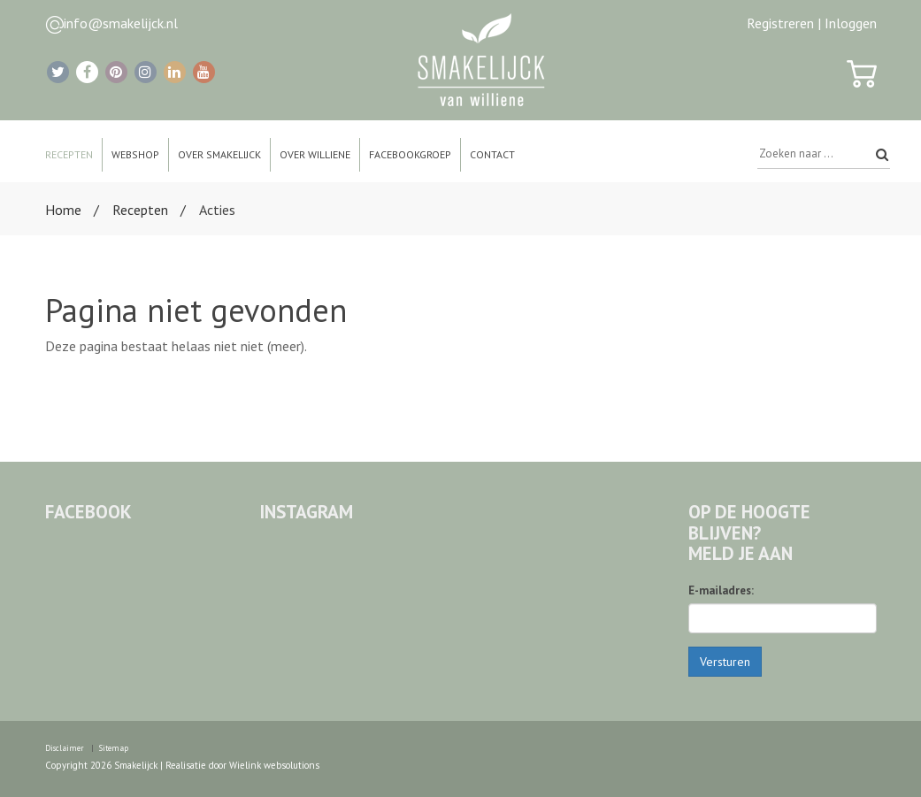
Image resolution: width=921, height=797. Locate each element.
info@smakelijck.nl (121, 23)
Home (63, 209)
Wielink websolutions (274, 765)
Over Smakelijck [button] (219, 154)
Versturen (725, 662)
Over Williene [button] (315, 154)
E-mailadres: (721, 590)
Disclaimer (64, 748)
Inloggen (851, 23)
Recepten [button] (69, 154)
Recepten (140, 209)
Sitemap (113, 748)
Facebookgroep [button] (410, 154)
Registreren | (784, 23)
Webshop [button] (135, 154)
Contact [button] (492, 154)
